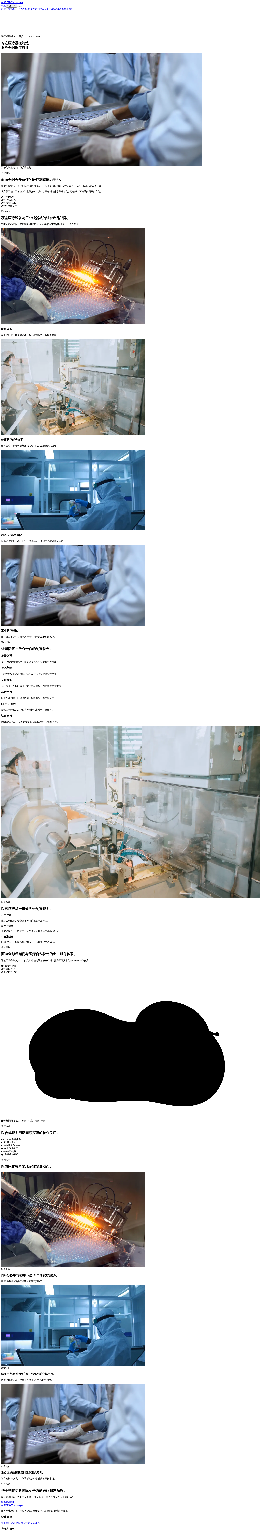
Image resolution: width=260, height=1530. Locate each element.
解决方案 (25, 1523)
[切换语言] (11, 6)
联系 (3, 5)
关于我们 (5, 1523)
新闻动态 (35, 1523)
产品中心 (15, 1523)
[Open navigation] (21, 6)
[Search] (18, 6)
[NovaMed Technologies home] (12, 2)
